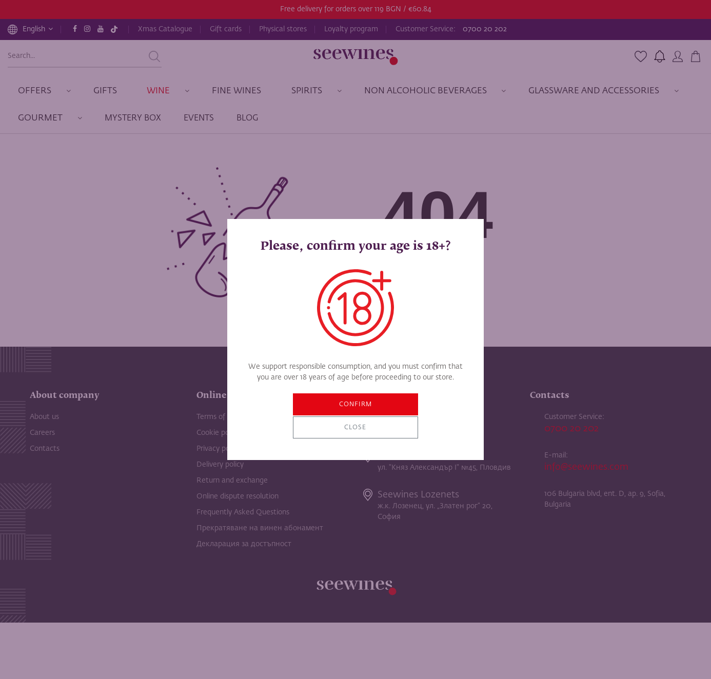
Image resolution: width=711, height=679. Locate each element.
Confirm (318, 416)
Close (393, 416)
